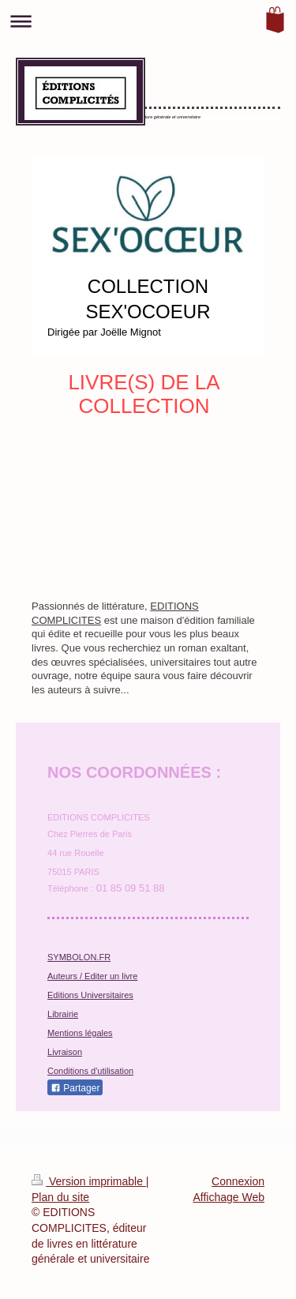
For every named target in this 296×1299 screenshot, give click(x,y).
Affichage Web (228, 1197)
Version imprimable (89, 1181)
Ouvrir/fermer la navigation (148, 21)
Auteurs (62, 976)
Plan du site (60, 1197)
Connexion (238, 1181)
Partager (75, 1088)
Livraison (64, 1052)
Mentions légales (80, 1033)
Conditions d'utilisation (90, 1071)
